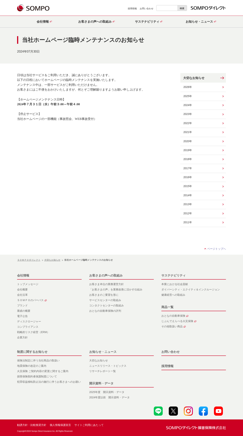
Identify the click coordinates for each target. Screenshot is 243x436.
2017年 (187, 168)
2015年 (187, 186)
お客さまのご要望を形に (103, 294)
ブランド (22, 305)
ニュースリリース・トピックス (107, 365)
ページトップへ (216, 248)
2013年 (187, 204)
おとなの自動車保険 (174, 315)
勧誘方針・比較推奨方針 (31, 424)
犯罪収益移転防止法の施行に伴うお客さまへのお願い (49, 381)
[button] (43, 21)
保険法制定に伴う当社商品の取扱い (38, 360)
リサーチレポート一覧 (102, 371)
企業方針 (22, 337)
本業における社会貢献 (174, 284)
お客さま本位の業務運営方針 (106, 284)
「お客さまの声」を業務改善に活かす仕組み (115, 289)
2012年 (187, 213)
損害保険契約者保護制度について (37, 376)
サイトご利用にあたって (89, 424)
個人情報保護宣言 (60, 424)
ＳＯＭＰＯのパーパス (32, 300)
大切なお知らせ (193, 78)
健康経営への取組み (173, 294)
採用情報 (132, 8)
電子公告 (22, 316)
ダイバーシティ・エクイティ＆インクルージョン (190, 289)
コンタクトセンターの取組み (106, 305)
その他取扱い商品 (173, 326)
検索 (182, 8)
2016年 (187, 177)
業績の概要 (23, 310)
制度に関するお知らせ (32, 351)
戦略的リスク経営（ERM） (33, 332)
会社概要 (22, 289)
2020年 (187, 141)
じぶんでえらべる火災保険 (178, 321)
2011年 (187, 222)
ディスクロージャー (29, 321)
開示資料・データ (101, 383)
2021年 (187, 132)
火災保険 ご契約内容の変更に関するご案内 (42, 371)
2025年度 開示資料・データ (106, 392)
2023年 (187, 114)
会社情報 (23, 275)
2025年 (187, 96)
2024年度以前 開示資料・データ (109, 397)
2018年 (187, 159)
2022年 (187, 123)
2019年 (187, 150)
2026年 (187, 86)
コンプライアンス (27, 326)
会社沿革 (22, 294)
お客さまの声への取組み (106, 275)
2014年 (187, 195)
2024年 (187, 105)
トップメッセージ (27, 284)
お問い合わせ (146, 8)
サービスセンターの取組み (105, 300)
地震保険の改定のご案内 (31, 365)
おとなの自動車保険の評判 (105, 310)
